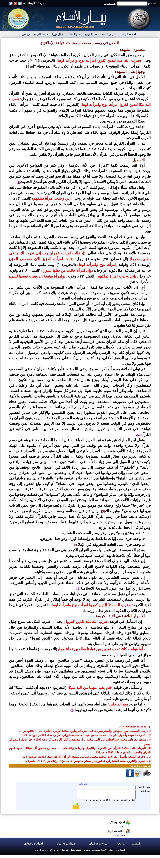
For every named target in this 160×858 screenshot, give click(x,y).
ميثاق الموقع (108, 34)
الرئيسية (135, 843)
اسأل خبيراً (57, 34)
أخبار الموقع (91, 34)
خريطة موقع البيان (66, 843)
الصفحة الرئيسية (127, 34)
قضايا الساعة (74, 34)
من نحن (26, 34)
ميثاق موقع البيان (98, 843)
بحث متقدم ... (110, 3)
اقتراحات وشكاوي (33, 843)
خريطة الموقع (41, 34)
